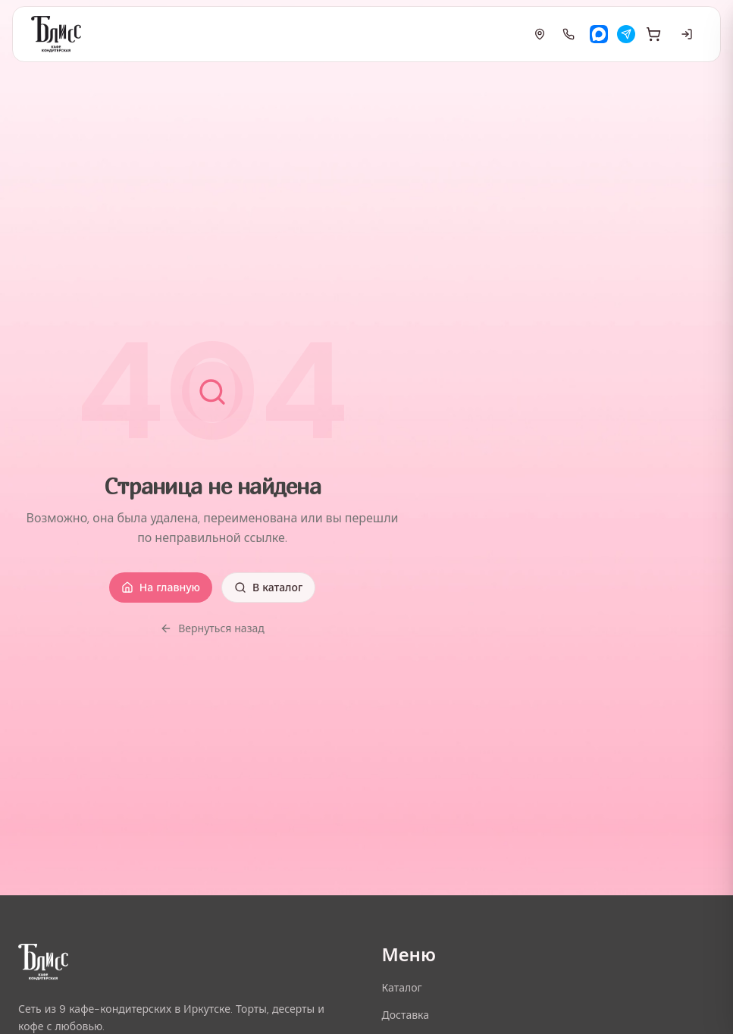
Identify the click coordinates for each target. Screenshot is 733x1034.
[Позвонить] (568, 34)
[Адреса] (540, 34)
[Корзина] (653, 34)
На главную (160, 587)
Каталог (402, 988)
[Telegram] (626, 34)
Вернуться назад (212, 628)
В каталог (268, 587)
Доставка (406, 1015)
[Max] (598, 34)
